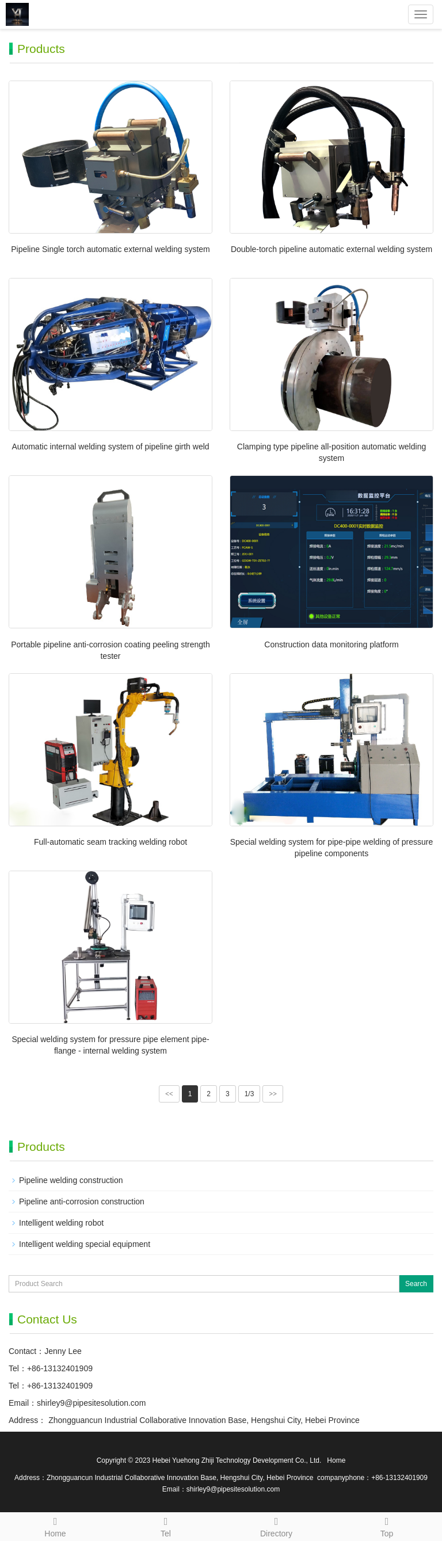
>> (273, 1094)
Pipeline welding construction (71, 1180)
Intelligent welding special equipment (84, 1244)
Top (387, 1525)
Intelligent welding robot (61, 1222)
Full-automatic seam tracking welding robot (110, 841)
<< (169, 1094)
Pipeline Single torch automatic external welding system (110, 249)
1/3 (249, 1094)
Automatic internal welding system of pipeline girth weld (110, 446)
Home (55, 1525)
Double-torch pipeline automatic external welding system (331, 249)
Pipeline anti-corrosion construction (81, 1201)
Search (416, 1284)
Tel (165, 1525)
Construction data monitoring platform (331, 644)
